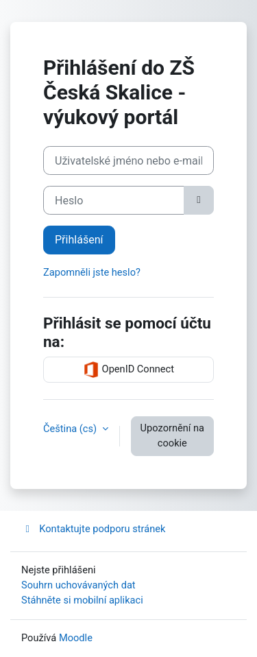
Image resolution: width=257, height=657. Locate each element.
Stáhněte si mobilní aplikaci (82, 600)
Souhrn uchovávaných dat (78, 585)
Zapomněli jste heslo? (91, 272)
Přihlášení (79, 239)
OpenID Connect (128, 369)
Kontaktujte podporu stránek (93, 529)
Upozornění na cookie (172, 435)
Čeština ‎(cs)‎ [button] (71, 428)
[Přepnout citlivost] (199, 200)
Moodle (76, 638)
